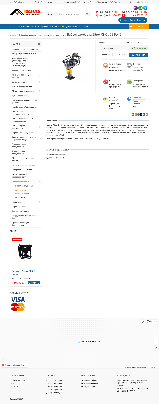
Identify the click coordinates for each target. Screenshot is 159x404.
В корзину (138, 55)
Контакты (54, 26)
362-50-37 (109, 12)
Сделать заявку (71, 26)
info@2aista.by (18, 2)
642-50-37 (109, 15)
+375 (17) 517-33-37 (55, 380)
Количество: (106, 54)
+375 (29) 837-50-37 (55, 387)
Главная (13, 35)
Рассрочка (43, 26)
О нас (13, 26)
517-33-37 (136, 12)
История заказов (89, 383)
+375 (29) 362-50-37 (55, 383)
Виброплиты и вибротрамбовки (52, 35)
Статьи (85, 26)
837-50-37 (136, 15)
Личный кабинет (89, 380)
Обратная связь (89, 387)
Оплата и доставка (27, 26)
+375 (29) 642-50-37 (55, 390)
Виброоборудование (27, 35)
